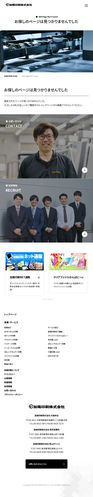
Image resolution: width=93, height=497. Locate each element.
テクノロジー (9, 374)
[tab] (40, 300)
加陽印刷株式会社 (10, 76)
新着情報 (8, 382)
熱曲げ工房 (52, 347)
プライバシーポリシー (13, 394)
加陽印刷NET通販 (55, 331)
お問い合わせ (10, 390)
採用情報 (8, 386)
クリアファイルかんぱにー (58, 335)
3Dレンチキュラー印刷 (13, 352)
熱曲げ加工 (8, 364)
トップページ (10, 314)
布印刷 (7, 360)
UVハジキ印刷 (9, 335)
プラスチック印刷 (10, 339)
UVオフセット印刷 (11, 331)
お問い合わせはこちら (46, 464)
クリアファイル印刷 (11, 356)
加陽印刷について (11, 370)
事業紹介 (7, 327)
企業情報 (8, 378)
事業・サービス (11, 322)
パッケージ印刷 (10, 343)
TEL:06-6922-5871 (37, 423)
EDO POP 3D (53, 356)
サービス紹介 (53, 327)
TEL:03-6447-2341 (37, 437)
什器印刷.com (54, 352)
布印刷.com (53, 339)
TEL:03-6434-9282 (37, 452)
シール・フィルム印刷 (12, 347)
